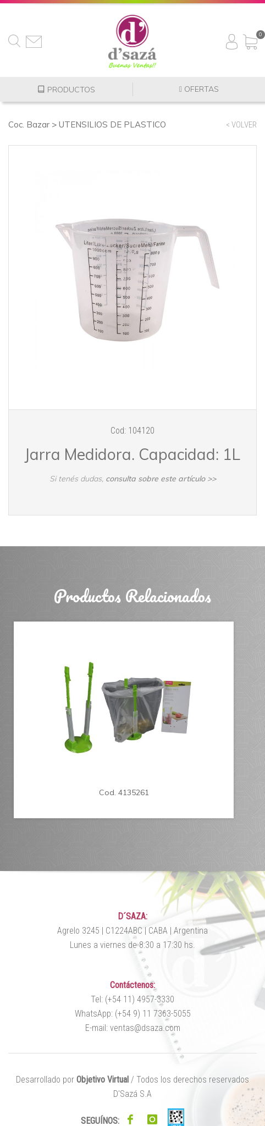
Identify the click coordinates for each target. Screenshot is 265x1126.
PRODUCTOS (66, 89)
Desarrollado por (72, 1079)
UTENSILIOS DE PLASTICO (112, 124)
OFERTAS (199, 89)
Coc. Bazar (28, 124)
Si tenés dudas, (132, 479)
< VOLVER (241, 125)
